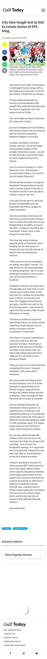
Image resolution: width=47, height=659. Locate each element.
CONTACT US (9, 634)
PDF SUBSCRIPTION (12, 630)
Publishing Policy (12, 641)
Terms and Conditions (14, 645)
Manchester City (20, 528)
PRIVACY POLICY (11, 638)
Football (6, 528)
